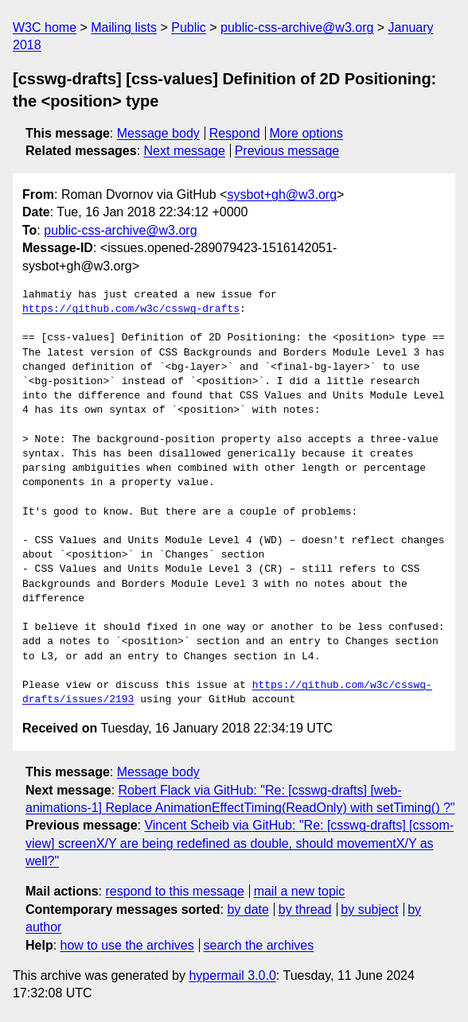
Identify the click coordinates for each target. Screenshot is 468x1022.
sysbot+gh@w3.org (282, 194)
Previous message (287, 150)
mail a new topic (299, 891)
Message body (158, 133)
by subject (369, 909)
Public (188, 27)
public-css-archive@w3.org (296, 27)
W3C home (44, 27)
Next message (184, 150)
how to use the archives (127, 945)
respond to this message (174, 891)
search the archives (259, 945)
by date (247, 909)
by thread (305, 909)
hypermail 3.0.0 (232, 975)
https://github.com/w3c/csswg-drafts (131, 309)
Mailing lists (124, 27)
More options (307, 133)
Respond (234, 133)
